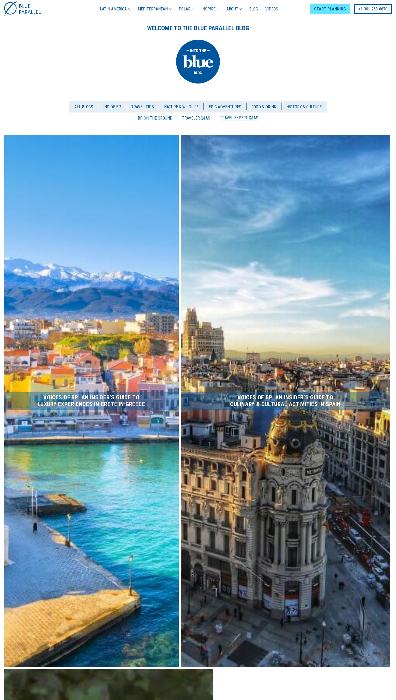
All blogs (83, 106)
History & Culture (304, 106)
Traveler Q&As (196, 118)
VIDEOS (271, 9)
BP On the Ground (155, 118)
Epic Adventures (225, 106)
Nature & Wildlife (181, 106)
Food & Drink (263, 106)
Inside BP (112, 106)
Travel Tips (142, 106)
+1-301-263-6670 (372, 9)
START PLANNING (330, 9)
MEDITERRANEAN (154, 9)
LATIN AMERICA (115, 9)
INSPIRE (210, 9)
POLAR (186, 9)
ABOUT (234, 9)
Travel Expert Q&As (239, 117)
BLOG (253, 9)
